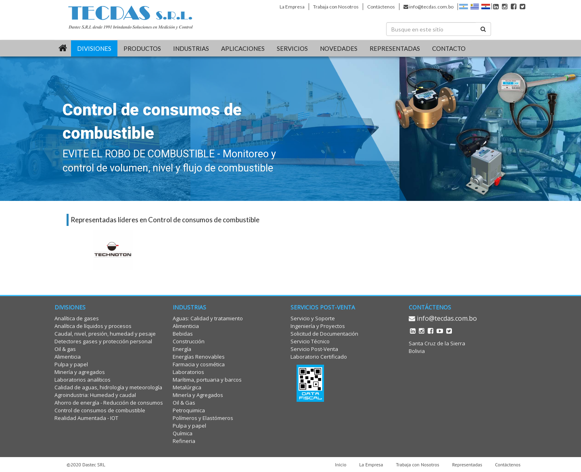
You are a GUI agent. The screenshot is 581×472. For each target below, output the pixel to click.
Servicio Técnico (310, 341)
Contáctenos (381, 7)
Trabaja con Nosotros (336, 7)
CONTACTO (449, 48)
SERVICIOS (292, 48)
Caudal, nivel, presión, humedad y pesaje (105, 333)
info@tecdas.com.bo (428, 7)
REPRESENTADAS (395, 48)
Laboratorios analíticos (82, 379)
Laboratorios (188, 372)
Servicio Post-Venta (314, 349)
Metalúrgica (187, 387)
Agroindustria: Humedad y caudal (95, 395)
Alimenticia (67, 356)
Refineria (184, 441)
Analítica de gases (76, 318)
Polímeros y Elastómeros (203, 418)
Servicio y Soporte (312, 318)
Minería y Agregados (198, 395)
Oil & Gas (184, 402)
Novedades (338, 48)
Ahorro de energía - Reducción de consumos (108, 402)
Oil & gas (65, 349)
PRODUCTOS (142, 48)
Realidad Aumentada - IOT (86, 418)
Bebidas (183, 333)
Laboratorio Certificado (318, 356)
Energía (182, 349)
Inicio (340, 465)
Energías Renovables (199, 356)
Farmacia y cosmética (199, 364)
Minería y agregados (79, 372)
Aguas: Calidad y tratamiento (208, 318)
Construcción (189, 341)
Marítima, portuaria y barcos (207, 379)
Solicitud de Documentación (324, 333)
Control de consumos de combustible (99, 410)
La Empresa (292, 7)
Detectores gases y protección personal (103, 341)
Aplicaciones (243, 48)
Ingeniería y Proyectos (317, 326)
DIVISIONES (94, 48)
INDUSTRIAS (191, 48)
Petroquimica (189, 410)
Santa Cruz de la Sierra (437, 343)
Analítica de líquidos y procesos (93, 326)
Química (182, 433)
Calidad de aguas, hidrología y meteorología (108, 387)
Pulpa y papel (71, 364)
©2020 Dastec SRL (86, 465)
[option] (113, 250)
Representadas (467, 465)
